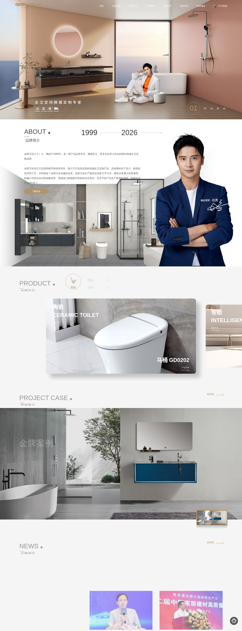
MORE (210, 394)
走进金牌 (117, 6)
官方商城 (222, 6)
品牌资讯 (184, 6)
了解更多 (36, 191)
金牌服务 (201, 6)
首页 (102, 6)
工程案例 (150, 6)
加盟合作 (167, 6)
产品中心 (134, 6)
